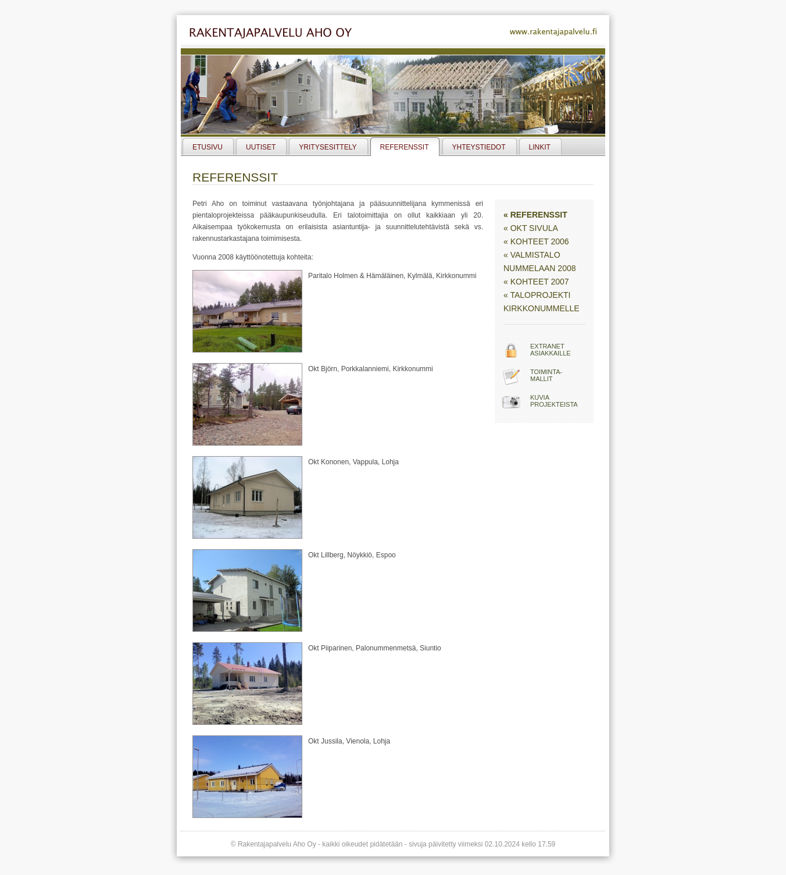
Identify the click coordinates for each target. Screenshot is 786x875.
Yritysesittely (327, 147)
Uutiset (261, 147)
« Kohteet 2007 (536, 281)
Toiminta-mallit (546, 375)
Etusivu (207, 147)
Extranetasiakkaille (550, 350)
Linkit (540, 147)
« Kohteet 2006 (536, 241)
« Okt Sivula (530, 228)
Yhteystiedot (479, 147)
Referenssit (404, 147)
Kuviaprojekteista (554, 401)
